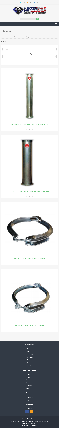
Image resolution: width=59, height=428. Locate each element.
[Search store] (28, 19)
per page (29, 59)
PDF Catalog (29, 354)
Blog (29, 377)
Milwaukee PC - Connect (30, 425)
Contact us (29, 365)
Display (30, 54)
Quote (29, 400)
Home (3, 37)
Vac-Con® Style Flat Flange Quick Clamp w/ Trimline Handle (29, 258)
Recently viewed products (29, 380)
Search (29, 374)
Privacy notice (29, 357)
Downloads (30, 385)
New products (29, 382)
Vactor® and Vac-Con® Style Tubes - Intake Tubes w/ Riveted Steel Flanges (29, 191)
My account (29, 397)
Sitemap (29, 349)
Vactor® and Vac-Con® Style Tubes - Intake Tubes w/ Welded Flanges (29, 124)
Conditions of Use (29, 360)
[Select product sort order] (29, 49)
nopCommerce (33, 419)
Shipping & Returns (29, 388)
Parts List (29, 351)
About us (29, 362)
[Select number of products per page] (29, 56)
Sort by (30, 46)
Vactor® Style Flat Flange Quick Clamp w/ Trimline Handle (30, 325)
